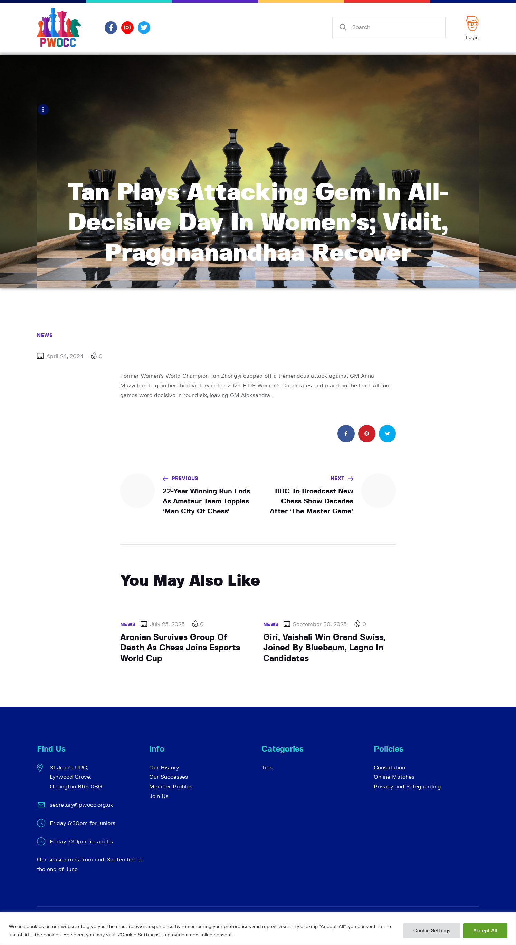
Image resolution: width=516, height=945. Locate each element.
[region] (258, 928)
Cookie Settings (431, 930)
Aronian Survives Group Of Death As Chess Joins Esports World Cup (180, 647)
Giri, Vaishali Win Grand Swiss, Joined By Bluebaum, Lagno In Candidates (324, 647)
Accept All (485, 930)
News (44, 335)
